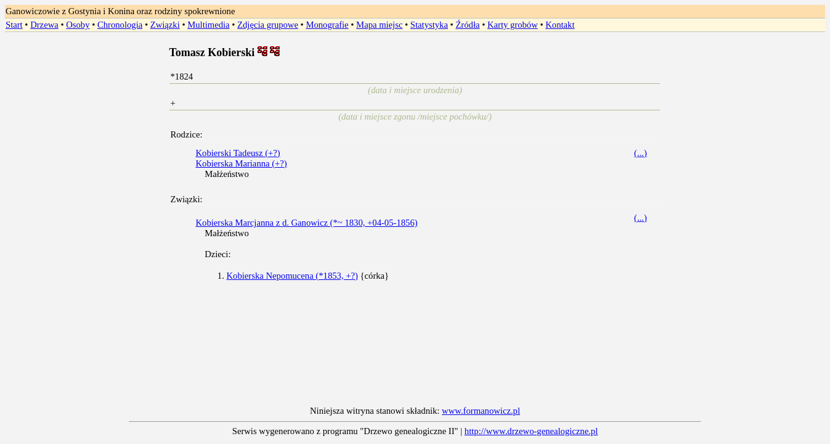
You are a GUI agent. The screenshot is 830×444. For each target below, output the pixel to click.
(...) (640, 153)
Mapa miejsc (379, 25)
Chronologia (119, 25)
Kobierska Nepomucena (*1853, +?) (291, 276)
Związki (165, 25)
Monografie (327, 25)
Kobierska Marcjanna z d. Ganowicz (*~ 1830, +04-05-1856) (306, 223)
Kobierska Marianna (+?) (241, 163)
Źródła (467, 25)
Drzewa (44, 25)
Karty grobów (512, 25)
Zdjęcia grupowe (267, 25)
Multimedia (208, 25)
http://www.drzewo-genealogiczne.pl (531, 431)
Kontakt (559, 25)
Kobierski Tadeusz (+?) (237, 153)
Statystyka (429, 25)
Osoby (77, 25)
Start (14, 25)
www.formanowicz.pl (481, 411)
